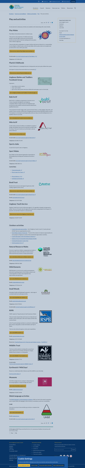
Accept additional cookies (24, 45)
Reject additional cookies (58, 45)
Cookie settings (34, 45)
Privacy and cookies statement (45, 45)
